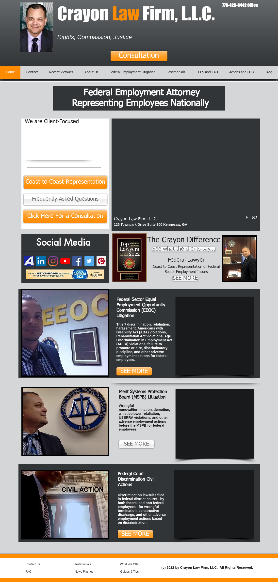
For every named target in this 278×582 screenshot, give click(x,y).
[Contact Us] (37, 564)
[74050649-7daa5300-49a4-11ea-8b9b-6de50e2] (29, 261)
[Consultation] (139, 56)
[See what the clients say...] (183, 249)
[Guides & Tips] (133, 571)
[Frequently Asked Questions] (65, 199)
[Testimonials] (88, 564)
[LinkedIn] (41, 261)
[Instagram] (53, 261)
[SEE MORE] (185, 278)
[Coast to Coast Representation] (65, 182)
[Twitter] (89, 261)
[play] (247, 217)
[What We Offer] (133, 564)
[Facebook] (77, 261)
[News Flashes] (89, 571)
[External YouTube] (215, 336)
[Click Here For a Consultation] (65, 216)
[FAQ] (35, 571)
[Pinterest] (101, 261)
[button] (186, 175)
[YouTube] (65, 261)
